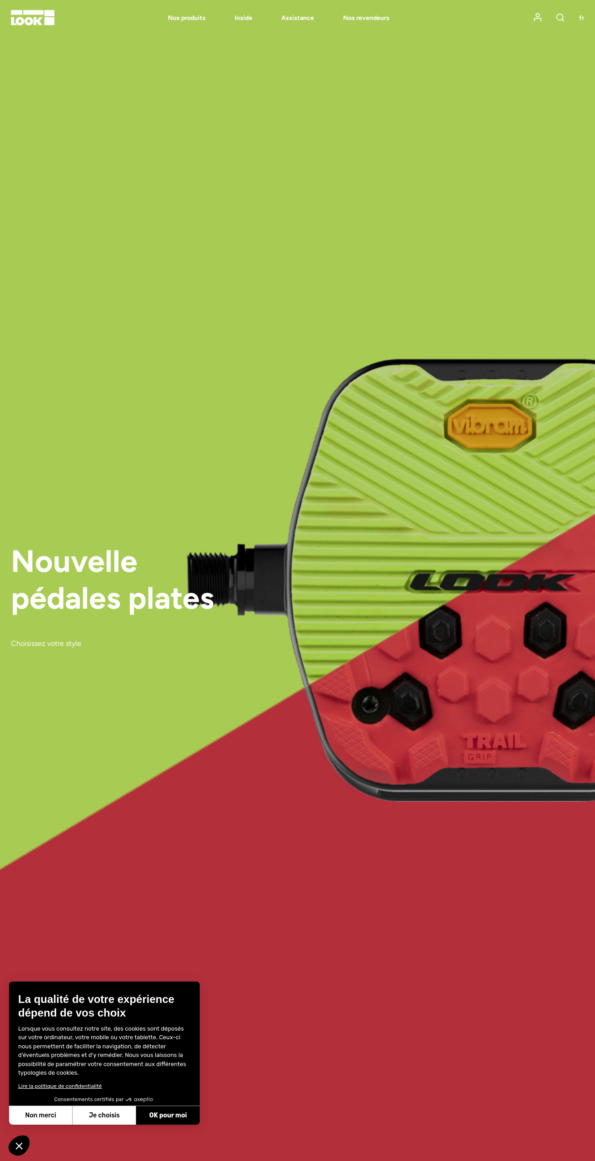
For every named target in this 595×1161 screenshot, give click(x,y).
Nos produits (187, 18)
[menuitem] (172, 18)
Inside (243, 18)
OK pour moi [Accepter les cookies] (168, 1115)
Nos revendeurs (366, 18)
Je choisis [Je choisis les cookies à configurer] (104, 1115)
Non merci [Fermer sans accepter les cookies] (40, 1115)
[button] (19, 1145)
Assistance (297, 18)
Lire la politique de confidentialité (60, 1086)
